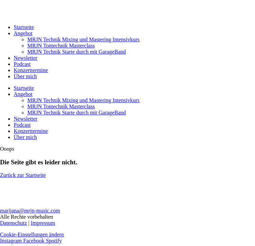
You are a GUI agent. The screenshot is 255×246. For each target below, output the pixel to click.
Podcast (22, 64)
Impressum (43, 223)
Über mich (25, 76)
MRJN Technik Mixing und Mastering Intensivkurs (83, 39)
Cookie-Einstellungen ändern (32, 234)
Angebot (23, 33)
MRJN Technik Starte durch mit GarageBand (76, 52)
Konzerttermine (31, 70)
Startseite (24, 27)
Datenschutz (13, 223)
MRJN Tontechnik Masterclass (61, 46)
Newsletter (25, 58)
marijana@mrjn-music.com (30, 211)
